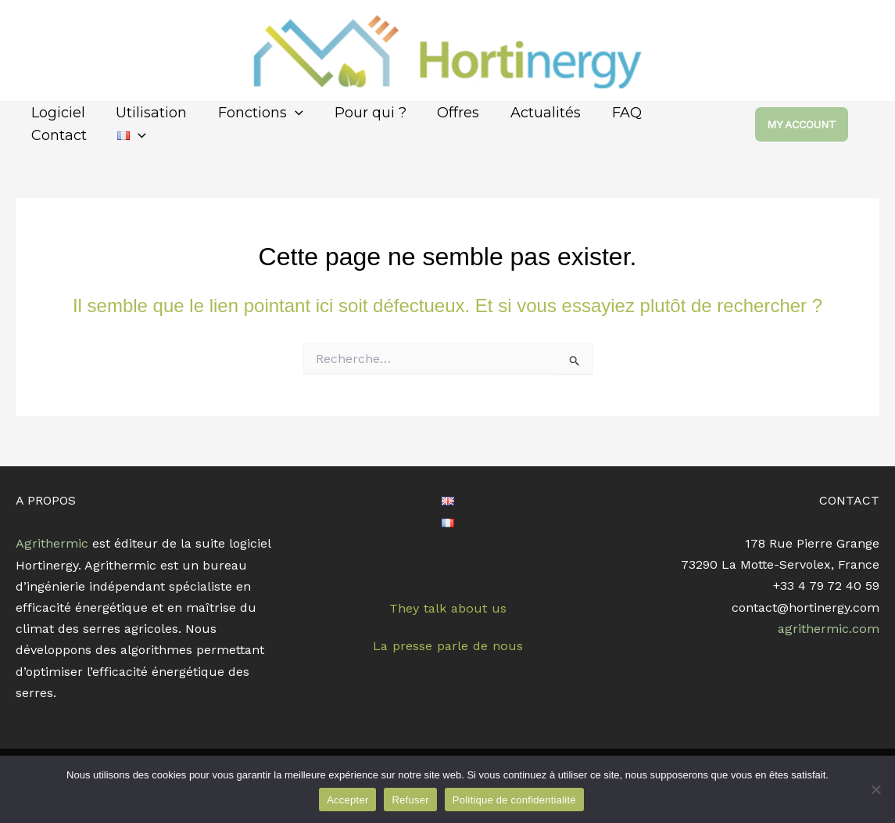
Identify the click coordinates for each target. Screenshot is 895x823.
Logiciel (57, 112)
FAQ (608, 112)
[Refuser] (875, 789)
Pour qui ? (360, 112)
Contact (679, 112)
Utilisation (147, 112)
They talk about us (448, 608)
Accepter (347, 800)
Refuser (410, 800)
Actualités (530, 112)
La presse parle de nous (447, 645)
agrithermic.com (829, 628)
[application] (288, 113)
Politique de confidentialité (514, 800)
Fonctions (253, 113)
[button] (817, 124)
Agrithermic (52, 543)
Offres (445, 112)
